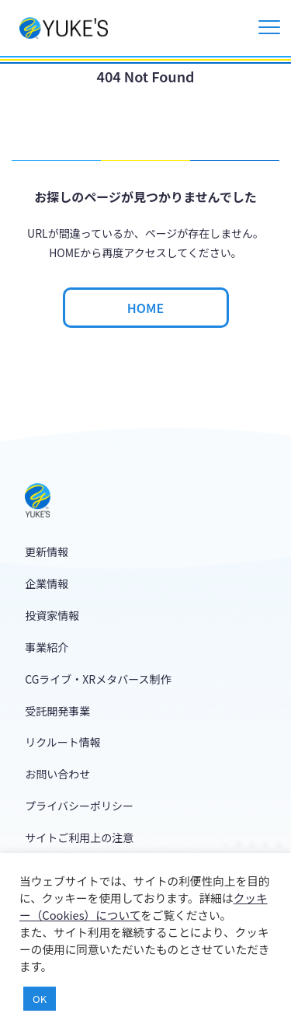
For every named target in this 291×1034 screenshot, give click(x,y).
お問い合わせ (57, 774)
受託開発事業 (57, 711)
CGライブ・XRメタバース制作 (98, 679)
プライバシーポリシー (79, 805)
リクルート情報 (63, 742)
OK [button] (40, 998)
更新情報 (46, 551)
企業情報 (46, 583)
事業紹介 (46, 647)
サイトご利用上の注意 (79, 837)
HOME (145, 307)
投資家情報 (52, 615)
